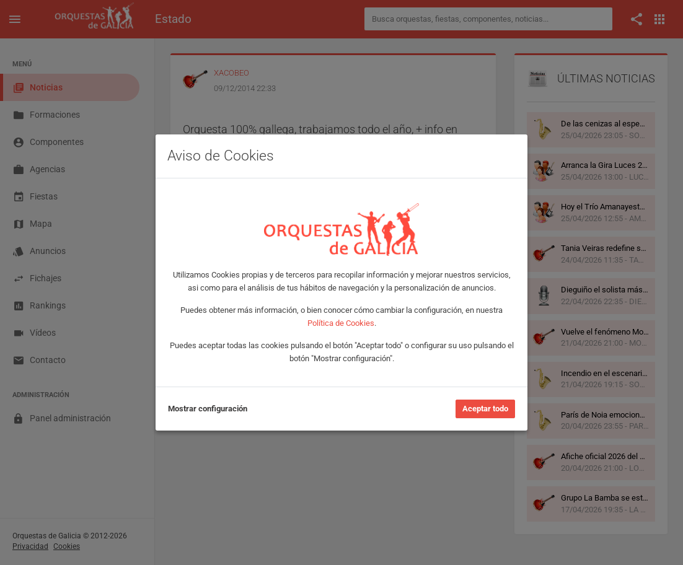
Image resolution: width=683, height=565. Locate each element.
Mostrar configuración (207, 408)
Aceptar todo (485, 408)
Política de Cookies (340, 323)
